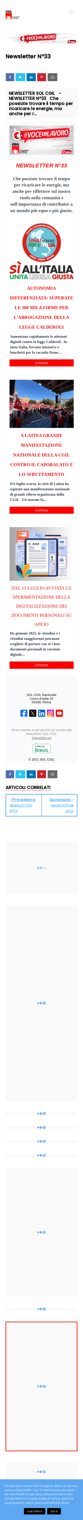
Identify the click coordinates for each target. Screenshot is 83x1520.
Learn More (34, 1511)
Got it (54, 1511)
